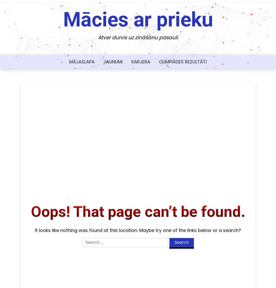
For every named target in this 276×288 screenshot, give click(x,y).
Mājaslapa (82, 62)
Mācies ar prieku (138, 19)
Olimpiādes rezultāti (183, 62)
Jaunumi (113, 62)
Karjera (140, 62)
